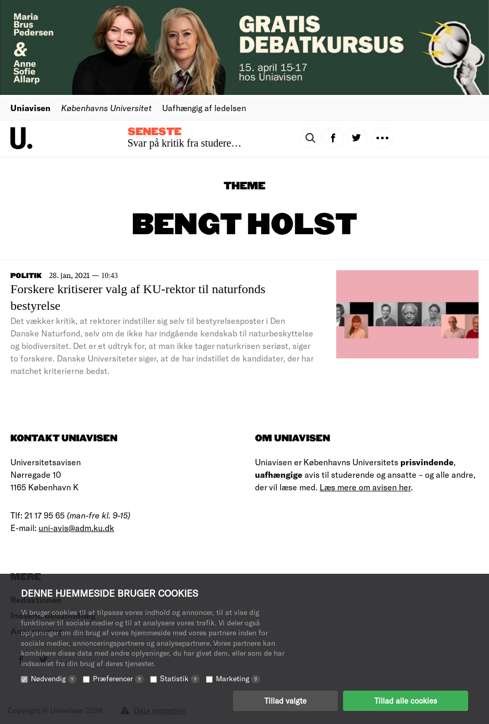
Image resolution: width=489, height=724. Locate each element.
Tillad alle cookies (405, 700)
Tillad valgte (285, 700)
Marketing (238, 678)
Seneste (154, 132)
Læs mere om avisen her (365, 487)
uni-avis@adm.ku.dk (76, 528)
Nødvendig (54, 678)
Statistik (180, 678)
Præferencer (118, 678)
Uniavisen (30, 108)
